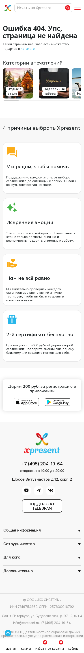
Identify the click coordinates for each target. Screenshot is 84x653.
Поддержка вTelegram (42, 506)
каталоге (28, 48)
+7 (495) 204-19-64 (42, 464)
